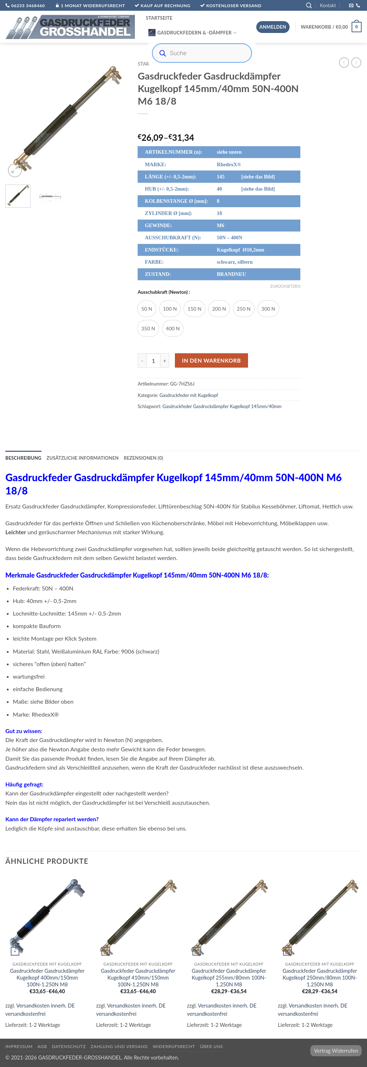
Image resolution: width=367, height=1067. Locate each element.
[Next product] (344, 62)
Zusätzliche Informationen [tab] (83, 458)
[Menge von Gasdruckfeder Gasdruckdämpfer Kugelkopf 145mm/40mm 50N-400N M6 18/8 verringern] (142, 360)
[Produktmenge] (153, 360)
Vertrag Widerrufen (336, 1051)
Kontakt (328, 5)
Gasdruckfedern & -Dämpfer (192, 32)
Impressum (19, 1046)
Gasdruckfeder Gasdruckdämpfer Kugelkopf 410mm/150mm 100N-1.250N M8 (138, 977)
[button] (309, 5)
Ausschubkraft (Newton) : (164, 292)
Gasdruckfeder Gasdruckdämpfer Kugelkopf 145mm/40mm (221, 406)
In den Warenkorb (211, 360)
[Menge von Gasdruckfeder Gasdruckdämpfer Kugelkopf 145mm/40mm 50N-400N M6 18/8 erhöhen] (165, 360)
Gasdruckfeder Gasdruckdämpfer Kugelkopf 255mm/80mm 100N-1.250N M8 (229, 977)
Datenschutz (69, 1046)
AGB (42, 1046)
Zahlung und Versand (119, 1046)
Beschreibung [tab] (23, 458)
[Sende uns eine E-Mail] (351, 5)
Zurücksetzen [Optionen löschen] (285, 286)
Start (145, 64)
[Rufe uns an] (358, 5)
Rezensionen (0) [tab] (143, 458)
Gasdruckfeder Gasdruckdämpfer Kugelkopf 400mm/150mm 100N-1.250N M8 (47, 977)
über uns (211, 1046)
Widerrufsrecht (174, 1046)
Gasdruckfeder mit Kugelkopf (188, 395)
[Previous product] (356, 62)
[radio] (147, 309)
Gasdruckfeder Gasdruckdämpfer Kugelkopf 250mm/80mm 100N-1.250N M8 (319, 977)
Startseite (159, 18)
